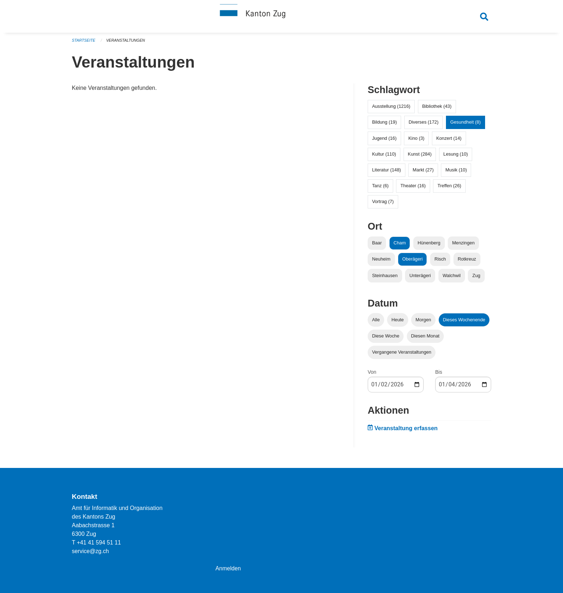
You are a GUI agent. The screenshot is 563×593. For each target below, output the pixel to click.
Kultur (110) (384, 156)
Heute (397, 322)
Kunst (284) (420, 156)
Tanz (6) (380, 188)
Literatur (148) (386, 172)
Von (372, 375)
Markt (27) (423, 172)
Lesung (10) (455, 156)
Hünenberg (429, 245)
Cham (400, 245)
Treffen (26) (449, 188)
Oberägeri (412, 262)
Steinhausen (384, 278)
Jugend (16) (384, 140)
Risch (440, 262)
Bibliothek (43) (437, 109)
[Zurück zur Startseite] (281, 17)
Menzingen (463, 245)
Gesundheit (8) (465, 125)
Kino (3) (416, 140)
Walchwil (452, 278)
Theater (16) (412, 188)
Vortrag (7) (383, 204)
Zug (476, 278)
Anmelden (228, 568)
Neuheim (381, 262)
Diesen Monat (425, 338)
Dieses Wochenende (464, 322)
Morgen (423, 322)
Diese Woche (385, 338)
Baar (377, 245)
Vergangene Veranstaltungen (401, 355)
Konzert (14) (448, 140)
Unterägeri (420, 278)
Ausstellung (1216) (391, 109)
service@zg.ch (91, 551)
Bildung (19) (384, 125)
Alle (376, 322)
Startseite (84, 43)
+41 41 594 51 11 (99, 542)
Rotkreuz (467, 262)
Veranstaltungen (126, 43)
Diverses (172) (423, 125)
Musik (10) (456, 172)
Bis (438, 375)
